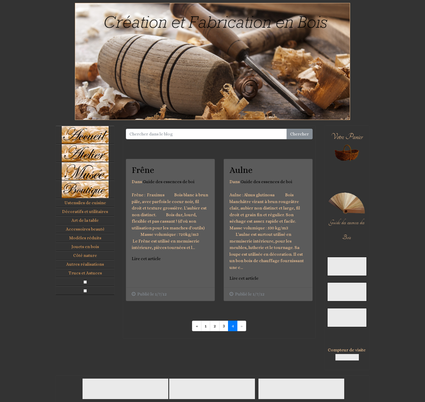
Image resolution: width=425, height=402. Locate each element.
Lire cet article (146, 258)
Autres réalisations (85, 264)
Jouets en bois (85, 246)
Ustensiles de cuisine (85, 202)
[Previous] (196, 326)
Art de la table (85, 220)
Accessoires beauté (85, 229)
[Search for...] (206, 134)
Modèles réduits (85, 237)
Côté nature (85, 255)
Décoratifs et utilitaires (85, 211)
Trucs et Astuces (85, 273)
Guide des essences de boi (168, 181)
